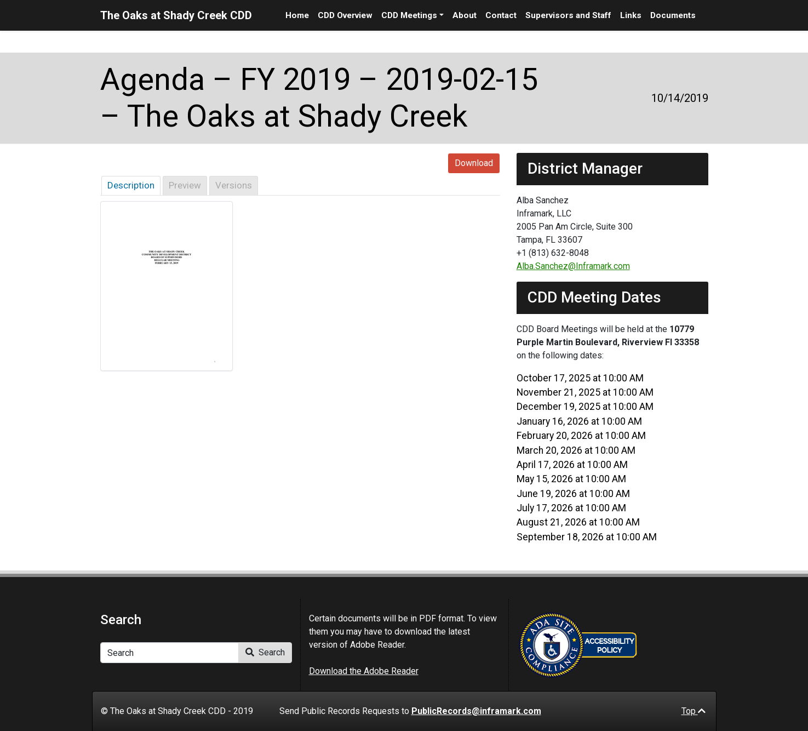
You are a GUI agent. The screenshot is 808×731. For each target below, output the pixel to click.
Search (265, 652)
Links (630, 15)
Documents (673, 15)
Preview (185, 185)
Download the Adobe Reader (364, 671)
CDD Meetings (409, 15)
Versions (233, 185)
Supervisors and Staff (568, 15)
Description (130, 185)
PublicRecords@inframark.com (476, 711)
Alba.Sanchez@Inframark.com (573, 266)
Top (693, 711)
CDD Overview (345, 15)
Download (474, 163)
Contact (501, 15)
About (464, 15)
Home (297, 15)
